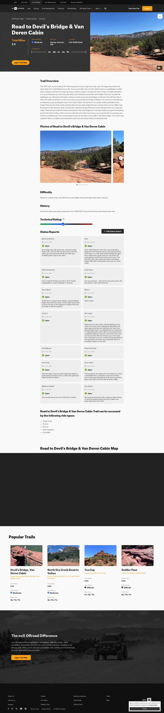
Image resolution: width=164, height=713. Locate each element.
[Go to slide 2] (78, 184)
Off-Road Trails (18, 19)
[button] (127, 42)
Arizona (42, 19)
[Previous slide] (43, 158)
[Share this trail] (160, 16)
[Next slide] (121, 158)
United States (31, 19)
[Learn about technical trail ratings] (63, 219)
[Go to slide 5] (83, 184)
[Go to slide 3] (80, 184)
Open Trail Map (20, 63)
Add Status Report (112, 231)
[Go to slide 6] (85, 184)
